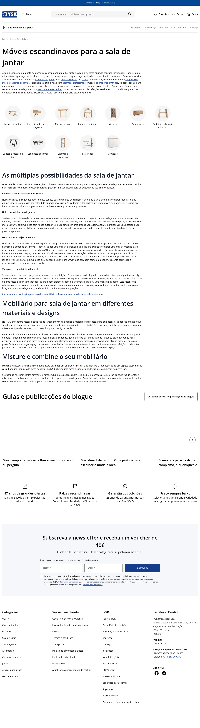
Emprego (107, 636)
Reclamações (59, 655)
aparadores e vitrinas (107, 82)
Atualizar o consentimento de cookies (71, 661)
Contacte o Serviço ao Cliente (67, 610)
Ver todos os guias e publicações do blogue (171, 396)
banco (85, 79)
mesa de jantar (69, 79)
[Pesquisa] (129, 14)
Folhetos (56, 623)
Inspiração (107, 642)
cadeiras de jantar (44, 79)
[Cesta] (192, 14)
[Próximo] (192, 436)
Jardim (5, 655)
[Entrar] (178, 14)
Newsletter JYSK (110, 649)
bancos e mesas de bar (50, 89)
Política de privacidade (64, 649)
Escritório (7, 623)
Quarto (6, 610)
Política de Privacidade (92, 576)
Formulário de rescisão (114, 616)
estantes (66, 82)
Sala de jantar (9, 636)
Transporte (58, 636)
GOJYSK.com (108, 661)
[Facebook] (156, 665)
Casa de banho (10, 616)
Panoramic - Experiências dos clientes (122, 693)
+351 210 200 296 (172, 648)
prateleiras (78, 82)
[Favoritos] (161, 14)
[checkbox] (41, 568)
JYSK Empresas (110, 655)
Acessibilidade (110, 687)
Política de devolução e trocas (67, 642)
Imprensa (107, 629)
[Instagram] (164, 665)
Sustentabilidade (111, 668)
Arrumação (8, 642)
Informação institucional (115, 623)
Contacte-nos (159, 635)
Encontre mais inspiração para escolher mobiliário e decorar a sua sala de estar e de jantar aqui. (53, 294)
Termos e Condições (69, 573)
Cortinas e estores (11, 649)
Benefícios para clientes (115, 674)
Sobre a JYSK (109, 610)
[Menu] (26, 14)
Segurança (108, 681)
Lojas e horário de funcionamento (70, 616)
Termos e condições (62, 629)
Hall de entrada (10, 668)
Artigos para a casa (12, 661)
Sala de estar (9, 629)
